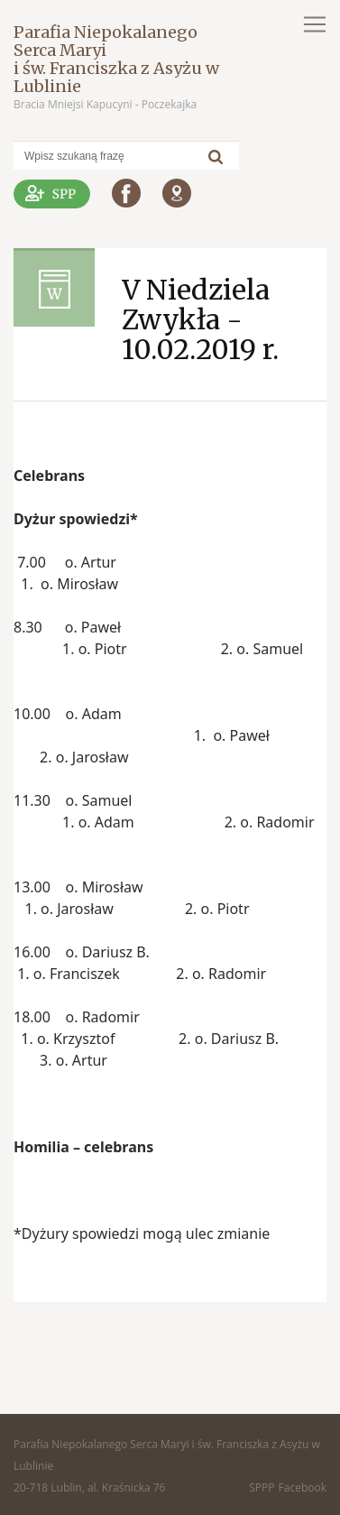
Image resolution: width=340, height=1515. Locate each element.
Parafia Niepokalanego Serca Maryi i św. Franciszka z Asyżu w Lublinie (116, 59)
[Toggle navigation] (314, 24)
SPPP (261, 1487)
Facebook (302, 1487)
